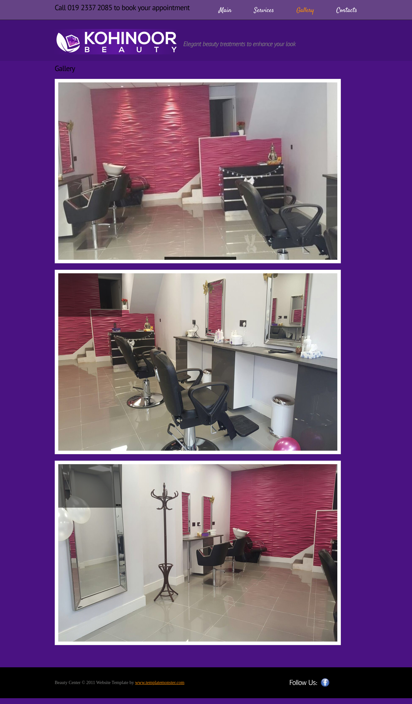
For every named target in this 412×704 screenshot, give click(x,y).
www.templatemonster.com (159, 682)
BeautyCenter (115, 41)
